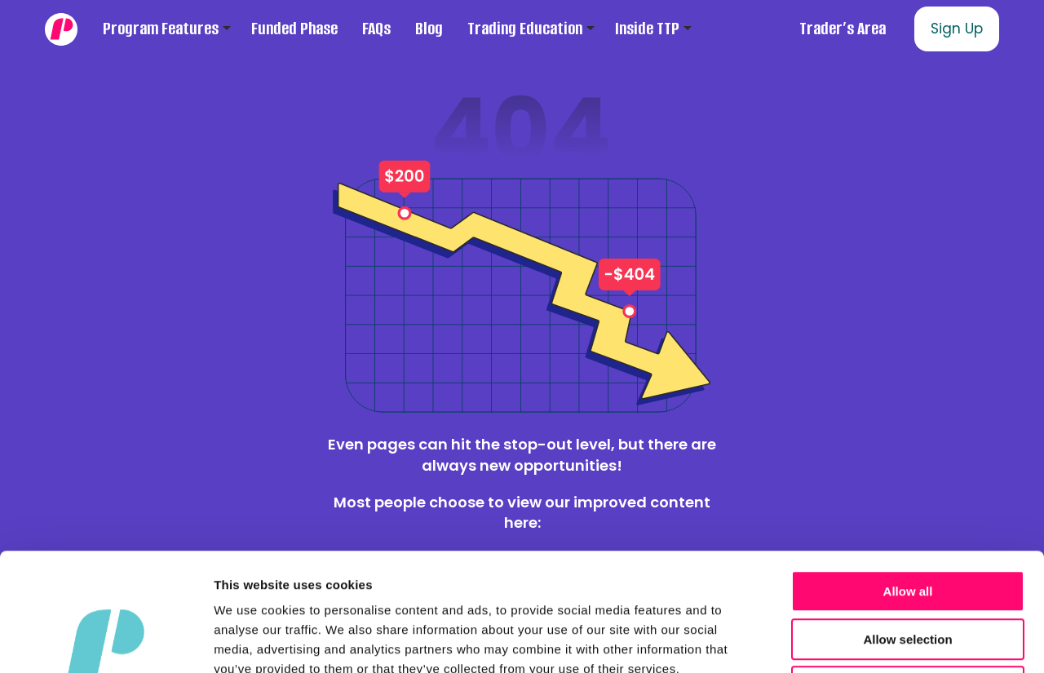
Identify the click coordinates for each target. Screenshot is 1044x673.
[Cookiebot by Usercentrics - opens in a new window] (105, 641)
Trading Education (524, 28)
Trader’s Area (842, 28)
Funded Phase (294, 28)
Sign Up (957, 28)
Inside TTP (647, 28)
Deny (908, 569)
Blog (429, 28)
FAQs (376, 28)
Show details (856, 641)
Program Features (161, 28)
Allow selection (907, 522)
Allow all (908, 473)
